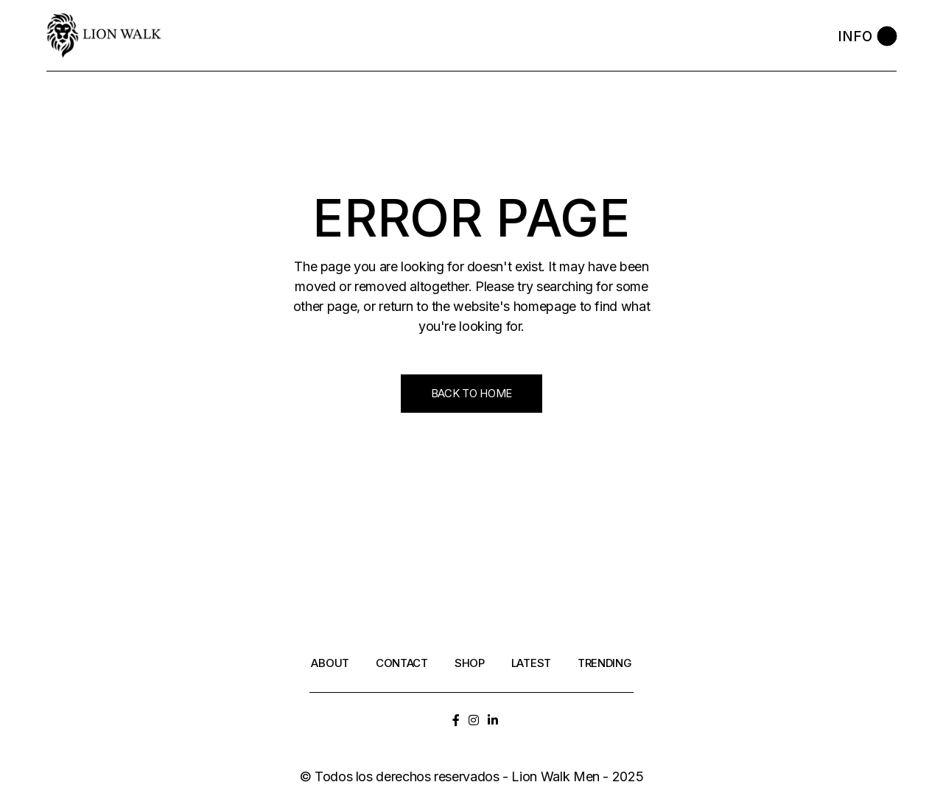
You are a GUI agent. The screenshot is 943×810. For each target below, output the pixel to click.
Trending (605, 663)
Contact (402, 663)
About (330, 663)
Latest (531, 663)
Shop (470, 663)
